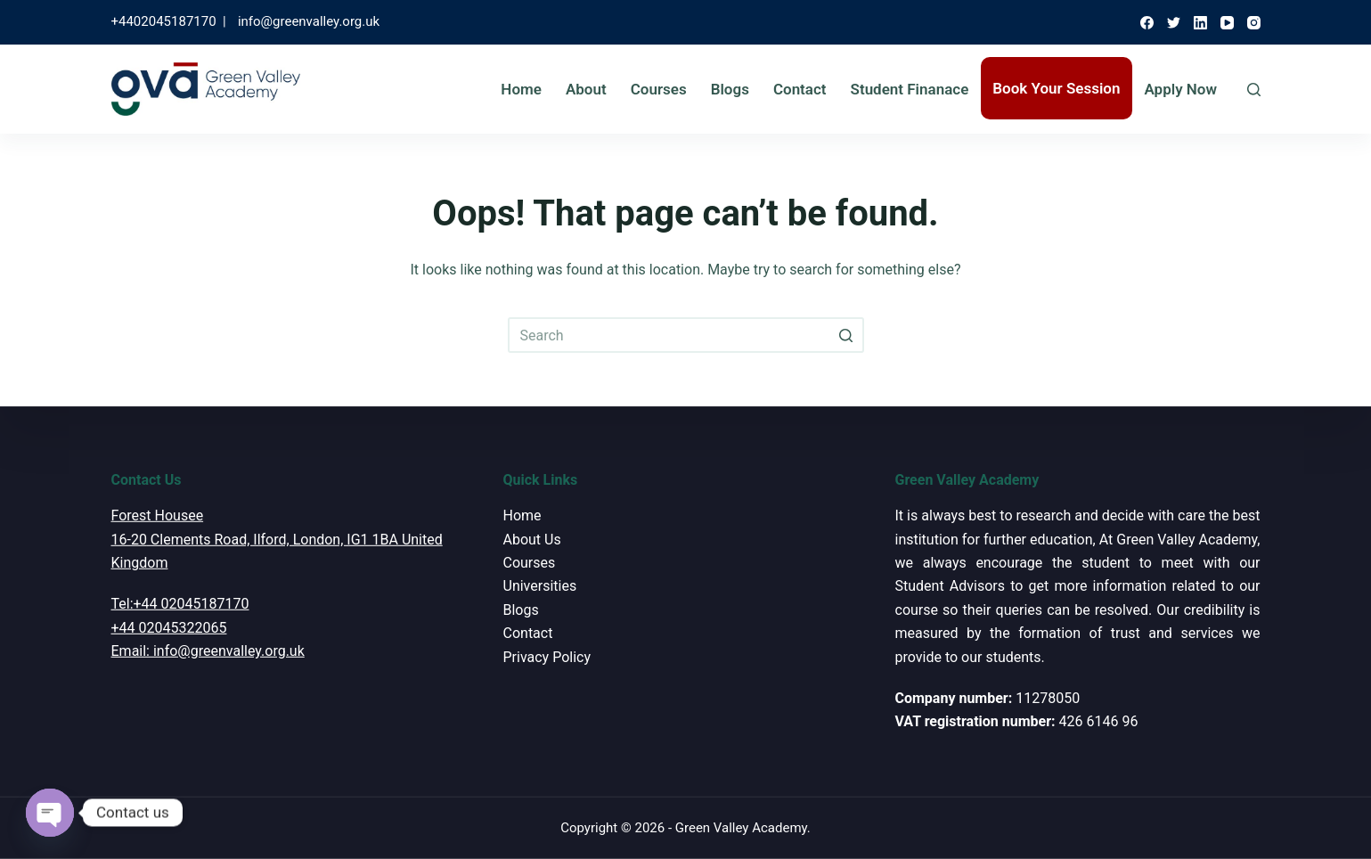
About (586, 89)
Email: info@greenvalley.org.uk (208, 650)
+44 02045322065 (169, 627)
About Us (532, 538)
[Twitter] (1173, 22)
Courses (659, 89)
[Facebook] (1147, 22)
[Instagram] (1254, 22)
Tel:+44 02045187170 (180, 603)
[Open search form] (1254, 89)
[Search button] (846, 335)
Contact (800, 89)
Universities (540, 585)
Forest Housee (157, 515)
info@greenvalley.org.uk (308, 21)
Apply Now (1180, 89)
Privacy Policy (547, 656)
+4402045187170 (163, 21)
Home (521, 89)
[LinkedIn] (1200, 22)
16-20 (129, 538)
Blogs (730, 89)
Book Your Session (1056, 88)
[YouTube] (1227, 22)
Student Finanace (910, 89)
